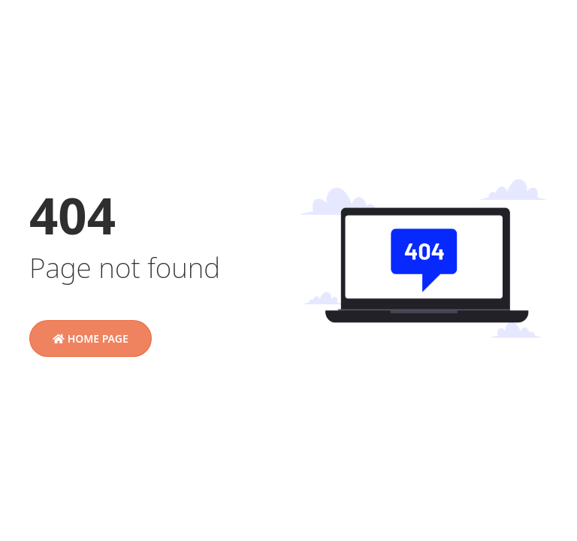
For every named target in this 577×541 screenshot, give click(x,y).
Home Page (90, 338)
